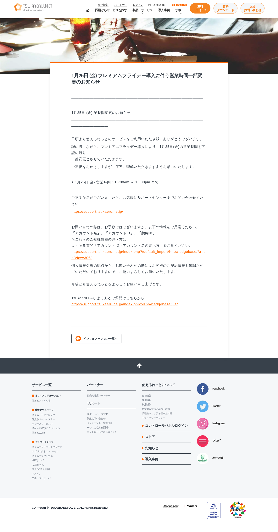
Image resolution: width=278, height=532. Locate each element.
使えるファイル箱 (41, 400)
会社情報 (146, 395)
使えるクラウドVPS (42, 456)
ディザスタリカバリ (42, 424)
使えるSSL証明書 (41, 469)
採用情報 (146, 400)
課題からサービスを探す (111, 10)
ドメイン (36, 473)
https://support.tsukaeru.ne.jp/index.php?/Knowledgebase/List (124, 304)
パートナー (120, 4)
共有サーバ (37, 460)
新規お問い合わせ (96, 418)
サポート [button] (181, 10)
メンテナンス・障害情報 (99, 423)
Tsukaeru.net (58, 507)
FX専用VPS (38, 464)
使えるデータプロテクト (44, 415)
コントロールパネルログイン (102, 432)
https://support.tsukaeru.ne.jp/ (97, 211)
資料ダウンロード (225, 8)
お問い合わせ (252, 10)
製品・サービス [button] (142, 10)
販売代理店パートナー (98, 395)
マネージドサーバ (41, 478)
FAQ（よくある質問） (98, 427)
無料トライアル (200, 8)
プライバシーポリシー (153, 418)
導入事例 (164, 10)
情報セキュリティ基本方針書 (157, 413)
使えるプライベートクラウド (47, 447)
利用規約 (146, 404)
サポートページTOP (97, 414)
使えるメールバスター (43, 419)
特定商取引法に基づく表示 (156, 409)
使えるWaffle (38, 432)
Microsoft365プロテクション (46, 428)
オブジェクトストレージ (44, 451)
